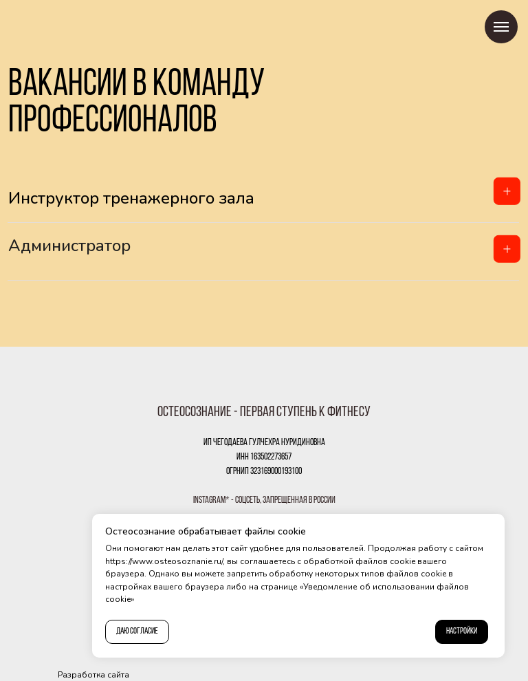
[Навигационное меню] (501, 27)
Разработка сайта (93, 674)
